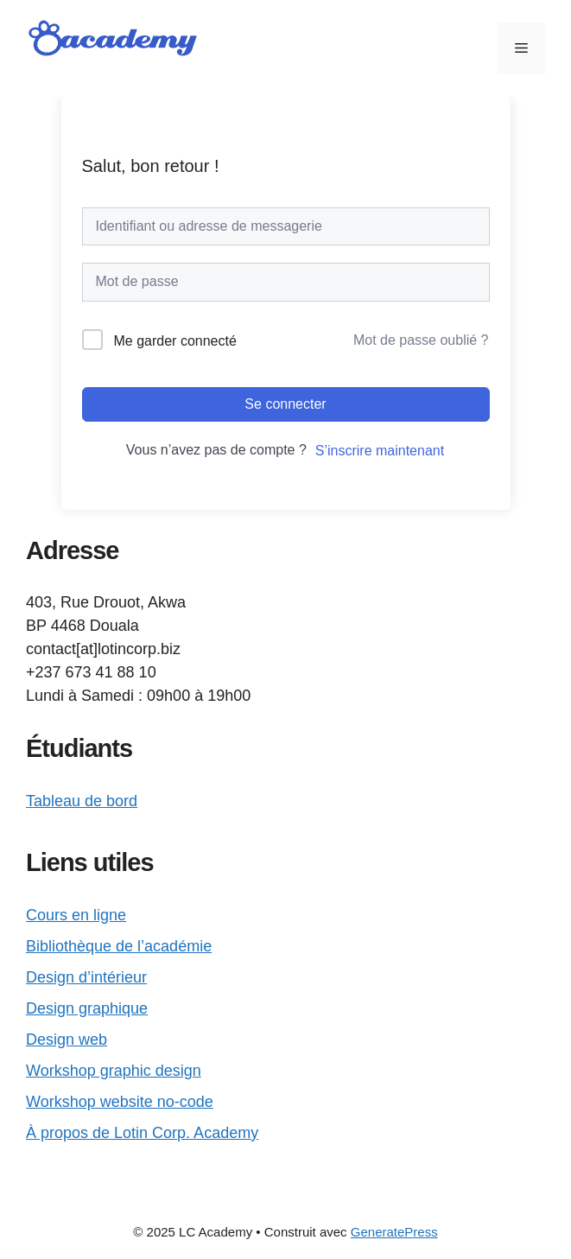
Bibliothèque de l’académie (119, 946)
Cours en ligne (76, 915)
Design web (66, 1039)
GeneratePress (394, 1231)
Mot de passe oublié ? (421, 340)
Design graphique (87, 1008)
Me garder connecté (175, 341)
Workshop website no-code (119, 1101)
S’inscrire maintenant (379, 450)
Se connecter (285, 404)
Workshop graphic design (113, 1070)
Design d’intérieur (86, 977)
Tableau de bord (81, 801)
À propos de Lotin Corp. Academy (142, 1132)
